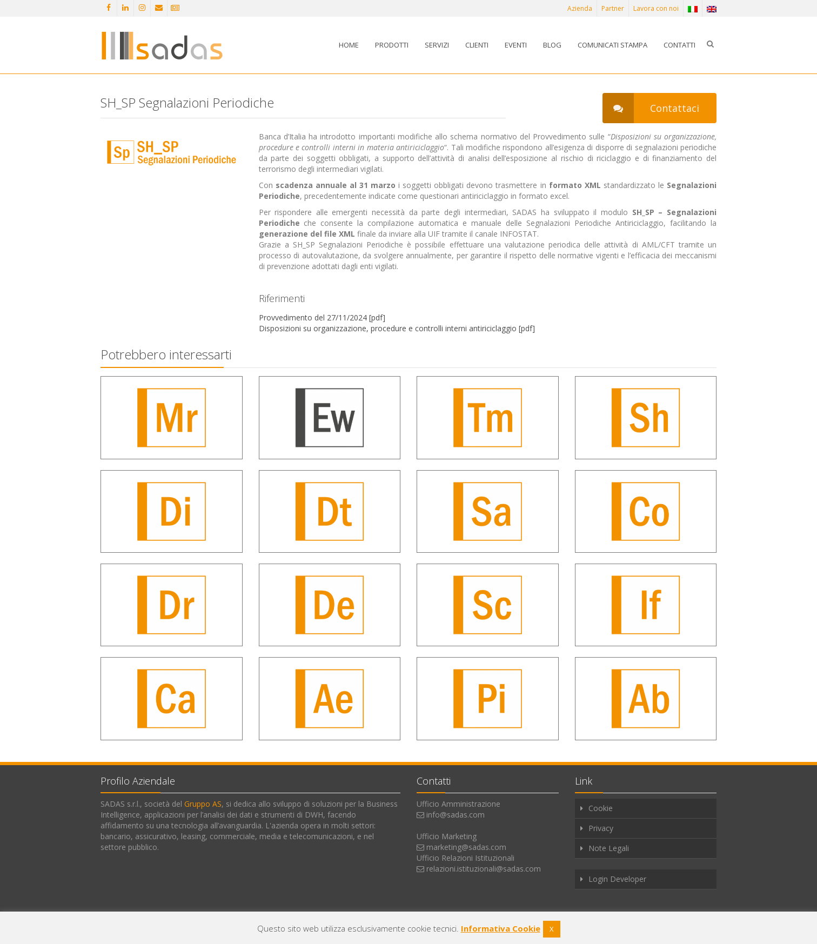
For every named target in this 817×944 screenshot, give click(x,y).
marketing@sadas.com (466, 847)
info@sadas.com (455, 814)
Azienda (579, 8)
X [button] (552, 929)
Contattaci (650, 108)
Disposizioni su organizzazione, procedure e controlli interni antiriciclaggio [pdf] (397, 328)
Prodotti (391, 45)
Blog (552, 45)
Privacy (600, 828)
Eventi (516, 45)
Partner (612, 8)
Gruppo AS (203, 804)
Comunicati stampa (612, 45)
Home (349, 45)
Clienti (476, 45)
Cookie (600, 808)
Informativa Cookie (500, 928)
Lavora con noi (656, 8)
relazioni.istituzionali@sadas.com (483, 868)
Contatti (679, 45)
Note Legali (608, 848)
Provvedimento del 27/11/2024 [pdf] (322, 317)
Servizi (437, 45)
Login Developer (617, 879)
